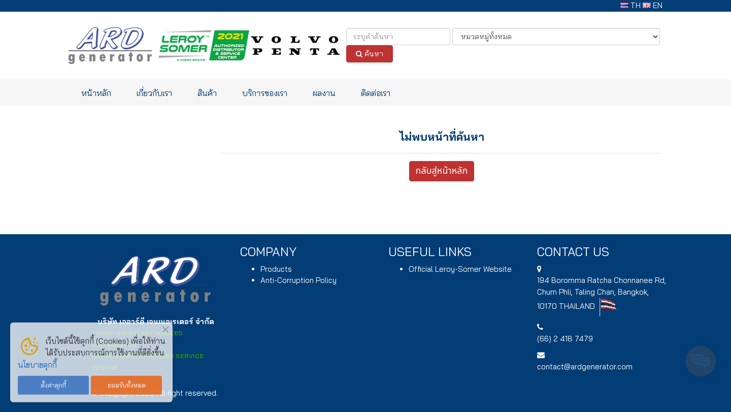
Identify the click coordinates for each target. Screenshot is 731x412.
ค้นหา (369, 53)
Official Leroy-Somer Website (460, 269)
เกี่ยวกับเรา (154, 92)
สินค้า (207, 92)
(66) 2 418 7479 (565, 338)
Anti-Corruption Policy (298, 280)
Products (276, 269)
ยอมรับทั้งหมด (127, 383)
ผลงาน (324, 92)
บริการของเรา (264, 92)
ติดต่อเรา (375, 92)
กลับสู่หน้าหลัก (442, 171)
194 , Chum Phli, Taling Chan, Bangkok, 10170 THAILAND (601, 293)
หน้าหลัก (96, 92)
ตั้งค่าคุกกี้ (53, 383)
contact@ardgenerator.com (585, 366)
